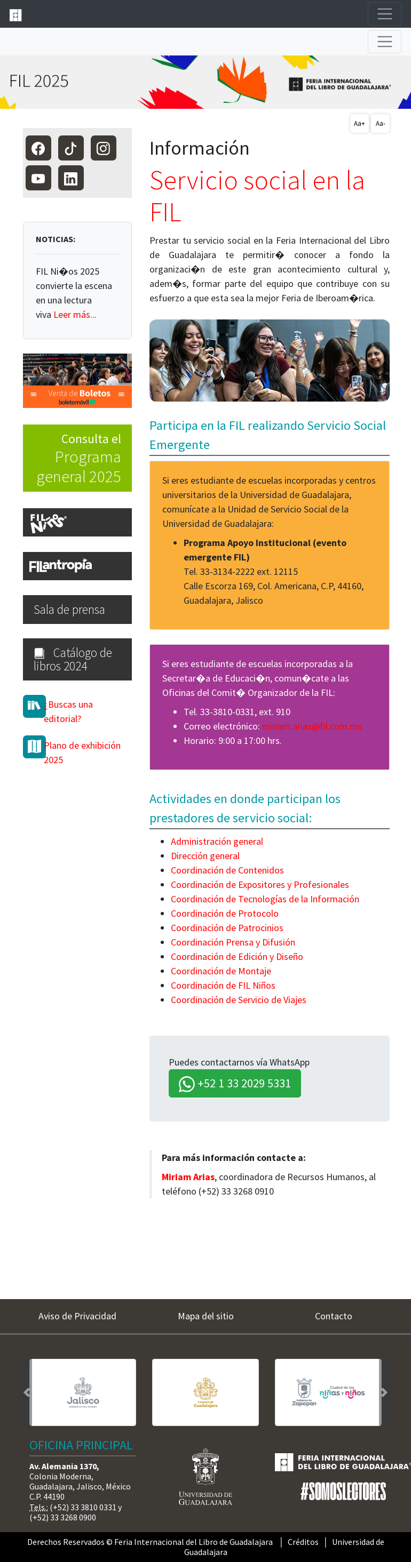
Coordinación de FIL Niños (223, 985)
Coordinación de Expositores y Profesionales (260, 884)
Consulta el (72, 458)
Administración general (217, 841)
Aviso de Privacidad (77, 1316)
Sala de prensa (69, 609)
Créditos (303, 1541)
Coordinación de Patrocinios (227, 928)
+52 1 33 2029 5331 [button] (235, 1084)
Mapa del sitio (206, 1316)
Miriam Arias (188, 1177)
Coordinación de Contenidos (227, 870)
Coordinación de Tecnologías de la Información (265, 899)
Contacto (333, 1316)
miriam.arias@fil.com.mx (312, 726)
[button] (26, 1393)
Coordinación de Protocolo (225, 913)
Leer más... (75, 314)
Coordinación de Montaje (221, 971)
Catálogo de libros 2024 (73, 659)
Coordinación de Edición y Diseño (237, 956)
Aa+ (359, 123)
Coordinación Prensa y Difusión (233, 942)
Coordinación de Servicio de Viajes (238, 1000)
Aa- (380, 123)
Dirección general (205, 856)
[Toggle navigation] (384, 14)
